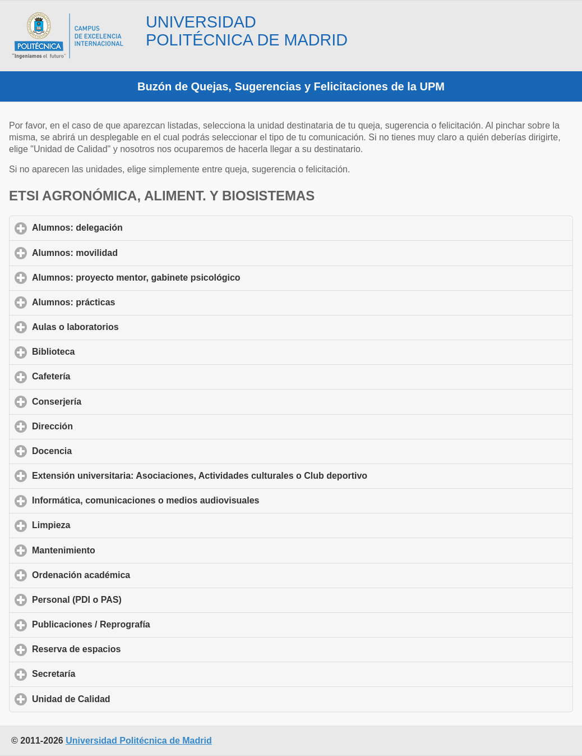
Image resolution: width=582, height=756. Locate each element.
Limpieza (103, 525)
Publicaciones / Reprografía (143, 624)
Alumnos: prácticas (126, 302)
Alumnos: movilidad (127, 253)
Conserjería (109, 401)
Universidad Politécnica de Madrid (139, 740)
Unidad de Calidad (123, 699)
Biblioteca (105, 351)
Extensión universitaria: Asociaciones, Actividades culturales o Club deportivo (252, 475)
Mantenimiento (116, 550)
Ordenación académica (133, 575)
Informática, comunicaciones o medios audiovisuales (198, 500)
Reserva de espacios (128, 649)
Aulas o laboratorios (127, 327)
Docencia (104, 451)
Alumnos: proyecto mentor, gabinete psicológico (188, 277)
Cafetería (103, 376)
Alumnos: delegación (130, 227)
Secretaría (106, 673)
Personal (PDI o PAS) (129, 599)
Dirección (105, 426)
